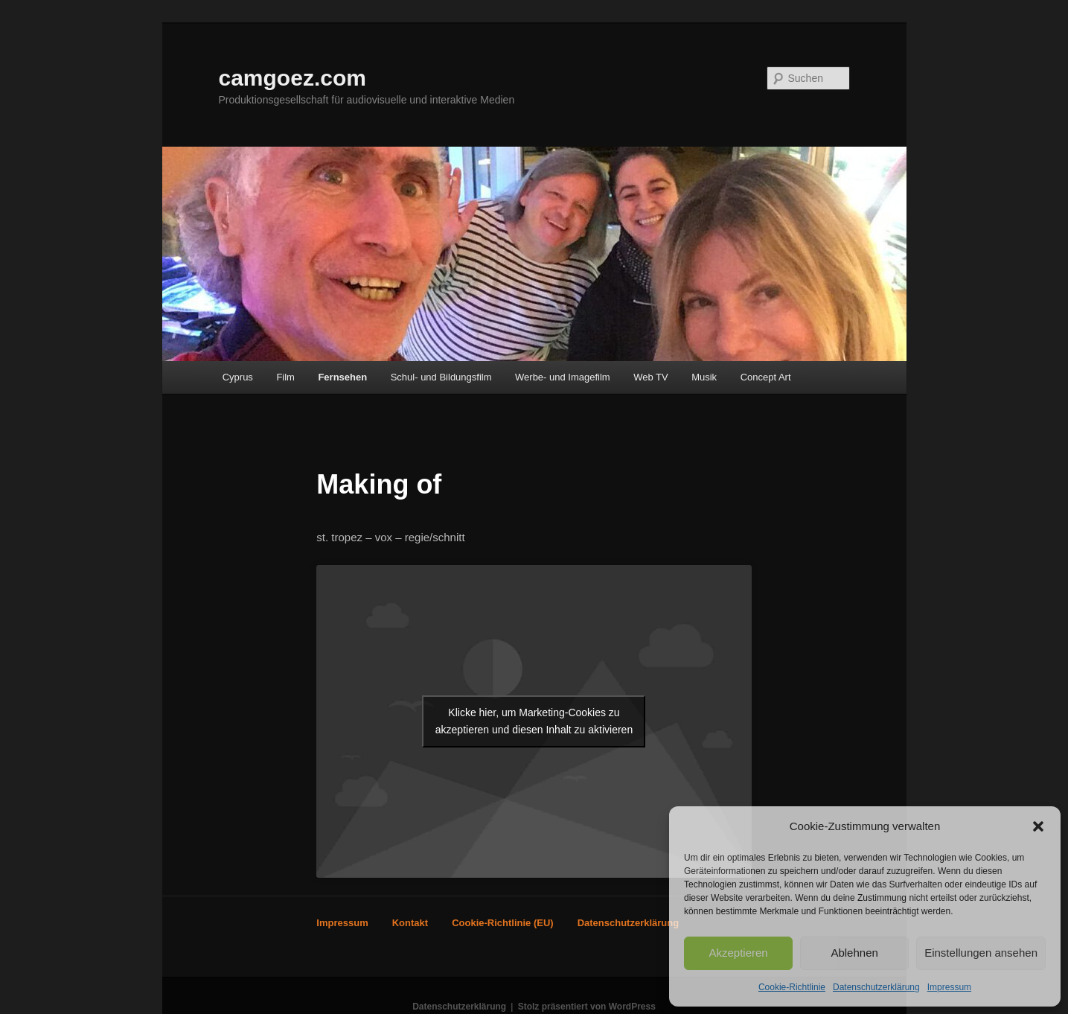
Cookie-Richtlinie (791, 987)
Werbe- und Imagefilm (562, 377)
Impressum (949, 987)
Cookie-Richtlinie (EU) (503, 922)
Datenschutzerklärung (876, 987)
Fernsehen (342, 377)
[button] (1038, 826)
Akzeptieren (738, 952)
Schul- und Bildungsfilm (441, 377)
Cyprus (238, 377)
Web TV (650, 377)
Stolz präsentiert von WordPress (587, 1006)
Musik (704, 377)
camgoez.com (292, 78)
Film (285, 377)
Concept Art (766, 377)
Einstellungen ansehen (980, 952)
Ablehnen (854, 952)
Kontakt (410, 922)
